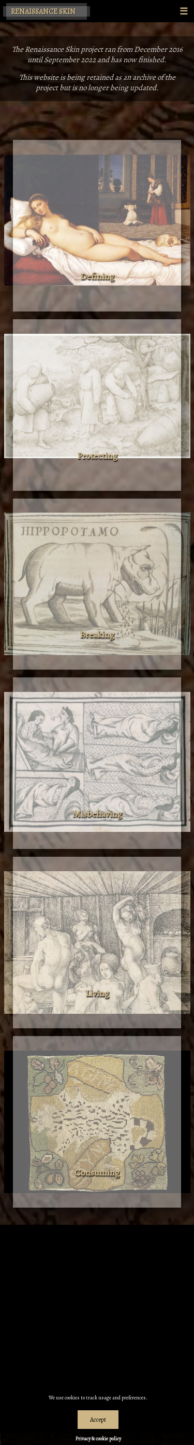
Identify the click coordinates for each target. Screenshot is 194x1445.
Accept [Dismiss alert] (98, 1419)
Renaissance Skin (43, 11)
